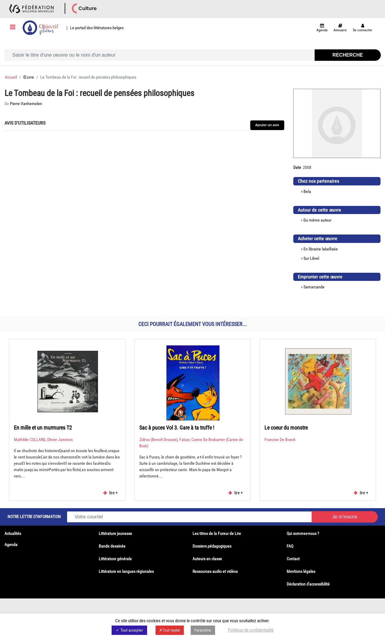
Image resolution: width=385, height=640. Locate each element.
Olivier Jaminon (60, 439)
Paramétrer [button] (202, 630)
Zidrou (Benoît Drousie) (158, 439)
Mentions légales (301, 571)
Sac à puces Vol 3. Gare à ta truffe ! (176, 427)
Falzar (184, 439)
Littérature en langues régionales (126, 571)
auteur (326, 220)
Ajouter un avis (267, 125)
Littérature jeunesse (115, 533)
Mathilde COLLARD (29, 439)
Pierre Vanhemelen (26, 103)
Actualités (13, 533)
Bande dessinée (112, 546)
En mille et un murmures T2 (43, 427)
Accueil (11, 77)
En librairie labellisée (320, 249)
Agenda (11, 544)
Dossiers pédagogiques (211, 546)
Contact (293, 558)
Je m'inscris (344, 516)
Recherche (347, 54)
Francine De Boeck (279, 439)
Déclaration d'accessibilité (308, 584)
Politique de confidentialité (251, 630)
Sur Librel (311, 258)
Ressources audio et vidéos (215, 571)
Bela (307, 191)
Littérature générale (115, 558)
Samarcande (314, 286)
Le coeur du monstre (286, 427)
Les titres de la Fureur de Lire (216, 533)
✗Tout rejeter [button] (169, 630)
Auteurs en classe (207, 558)
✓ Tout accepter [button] (129, 630)
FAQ (290, 546)
